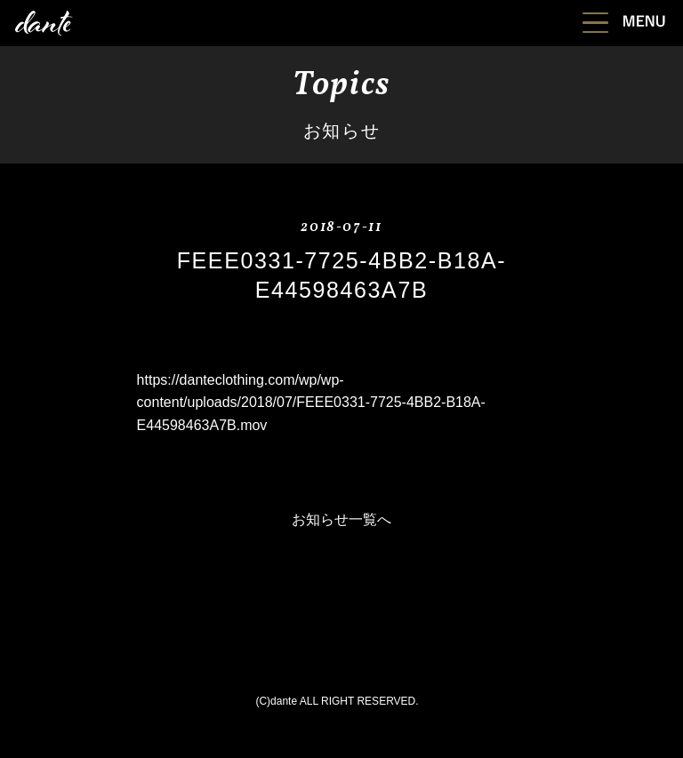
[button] (624, 20)
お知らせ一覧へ (341, 519)
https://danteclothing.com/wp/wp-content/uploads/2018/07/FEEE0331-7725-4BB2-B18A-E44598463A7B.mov (311, 402)
